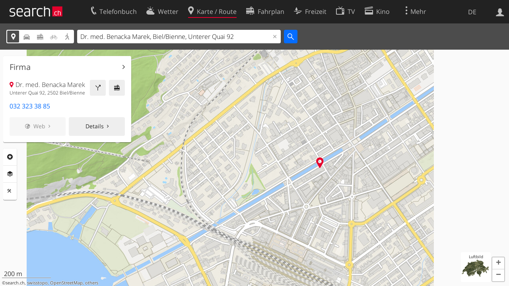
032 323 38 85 (30, 106)
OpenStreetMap (66, 283)
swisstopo (37, 283)
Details (94, 126)
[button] (498, 263)
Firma (20, 67)
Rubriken (10, 157)
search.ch (15, 283)
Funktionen (10, 191)
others (91, 283)
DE (472, 12)
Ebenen (10, 174)
